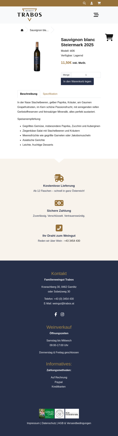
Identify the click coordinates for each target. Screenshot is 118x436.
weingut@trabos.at (63, 303)
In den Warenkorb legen (77, 81)
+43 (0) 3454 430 (64, 298)
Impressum (33, 423)
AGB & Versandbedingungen (74, 423)
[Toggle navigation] (96, 15)
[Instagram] (62, 314)
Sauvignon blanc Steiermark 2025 (39, 30)
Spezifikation (50, 93)
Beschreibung (28, 93)
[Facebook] (56, 314)
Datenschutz (49, 423)
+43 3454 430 (72, 240)
